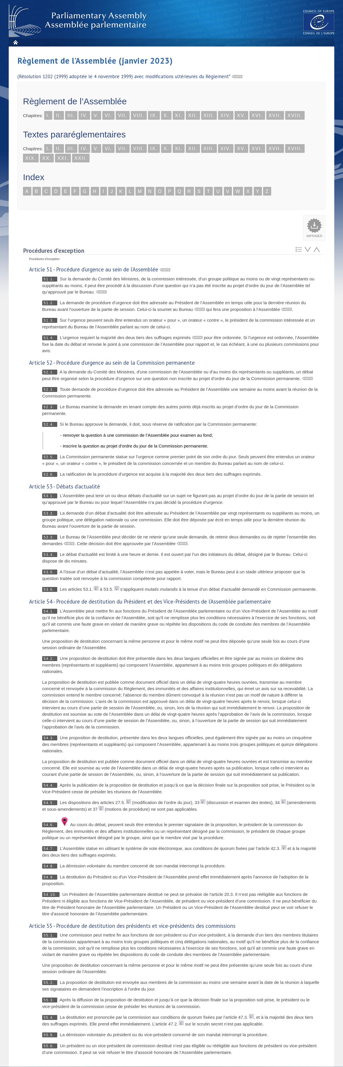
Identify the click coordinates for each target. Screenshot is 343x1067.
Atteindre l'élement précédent (317, 249)
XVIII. (294, 115)
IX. (154, 115)
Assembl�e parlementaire (79, 20)
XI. (179, 115)
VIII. (138, 115)
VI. (108, 115)
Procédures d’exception (53, 251)
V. (96, 115)
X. (166, 115)
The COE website (319, 22)
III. (71, 115)
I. (48, 115)
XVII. (275, 115)
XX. (46, 158)
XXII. (80, 158)
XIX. (30, 158)
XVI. (257, 115)
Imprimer (314, 236)
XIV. (225, 115)
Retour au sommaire (299, 249)
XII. (192, 115)
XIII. (209, 115)
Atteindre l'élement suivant (308, 249)
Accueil (15, 42)
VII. (122, 115)
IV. (84, 115)
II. (59, 115)
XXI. (62, 158)
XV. (241, 115)
